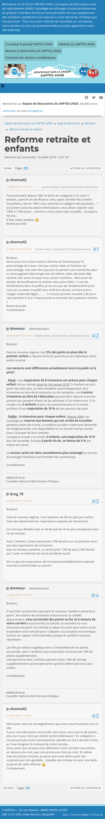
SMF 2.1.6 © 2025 (11, 814)
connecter (9, 111)
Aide (65, 814)
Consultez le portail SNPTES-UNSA (29, 44)
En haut (9, 787)
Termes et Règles (80, 814)
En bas (8, 168)
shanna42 (18, 179)
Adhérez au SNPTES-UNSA (76, 44)
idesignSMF (48, 814)
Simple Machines (31, 814)
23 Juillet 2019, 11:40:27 (18, 715)
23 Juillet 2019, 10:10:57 (18, 500)
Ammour (17, 328)
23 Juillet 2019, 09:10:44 (18, 335)
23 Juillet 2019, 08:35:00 (18, 249)
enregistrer (35, 111)
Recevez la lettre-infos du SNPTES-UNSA (33, 51)
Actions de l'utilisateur (85, 168)
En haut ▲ (97, 814)
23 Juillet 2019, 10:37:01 (18, 594)
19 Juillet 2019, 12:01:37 (18, 186)
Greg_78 (16, 494)
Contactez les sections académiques (30, 57)
